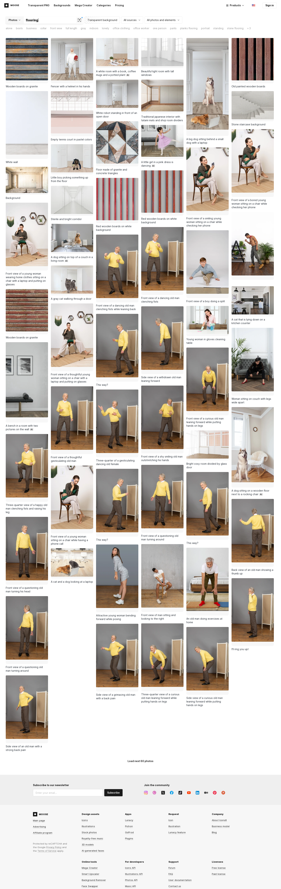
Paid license (219, 835)
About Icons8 (219, 781)
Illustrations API (134, 835)
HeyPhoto (87, 866)
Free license (219, 829)
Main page (39, 782)
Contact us (174, 847)
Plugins (129, 800)
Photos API (131, 841)
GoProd (129, 794)
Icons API (130, 829)
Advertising (39, 788)
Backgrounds (62, 5)
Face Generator (91, 853)
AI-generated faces (93, 812)
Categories (104, 5)
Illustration (174, 787)
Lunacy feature (177, 794)
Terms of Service (46, 812)
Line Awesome (133, 872)
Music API (130, 847)
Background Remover (94, 841)
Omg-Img (130, 866)
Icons (85, 781)
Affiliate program (42, 794)
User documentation (180, 841)
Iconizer (86, 872)
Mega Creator (83, 5)
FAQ (170, 835)
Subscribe (113, 754)
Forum (171, 829)
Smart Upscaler (90, 835)
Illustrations (88, 787)
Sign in (269, 5)
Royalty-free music (92, 800)
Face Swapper (90, 847)
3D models (88, 806)
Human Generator (92, 860)
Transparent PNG (38, 5)
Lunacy (129, 781)
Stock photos (89, 794)
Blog (214, 794)
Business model (221, 787)
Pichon (129, 787)
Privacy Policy (53, 808)
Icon (170, 781)
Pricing (119, 5)
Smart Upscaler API (136, 853)
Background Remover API (139, 860)
